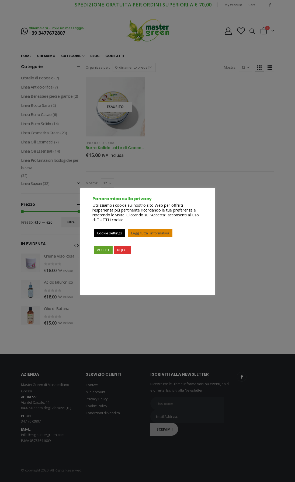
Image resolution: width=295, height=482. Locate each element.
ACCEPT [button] (103, 249)
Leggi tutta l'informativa (150, 233)
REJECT (122, 249)
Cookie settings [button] (109, 233)
